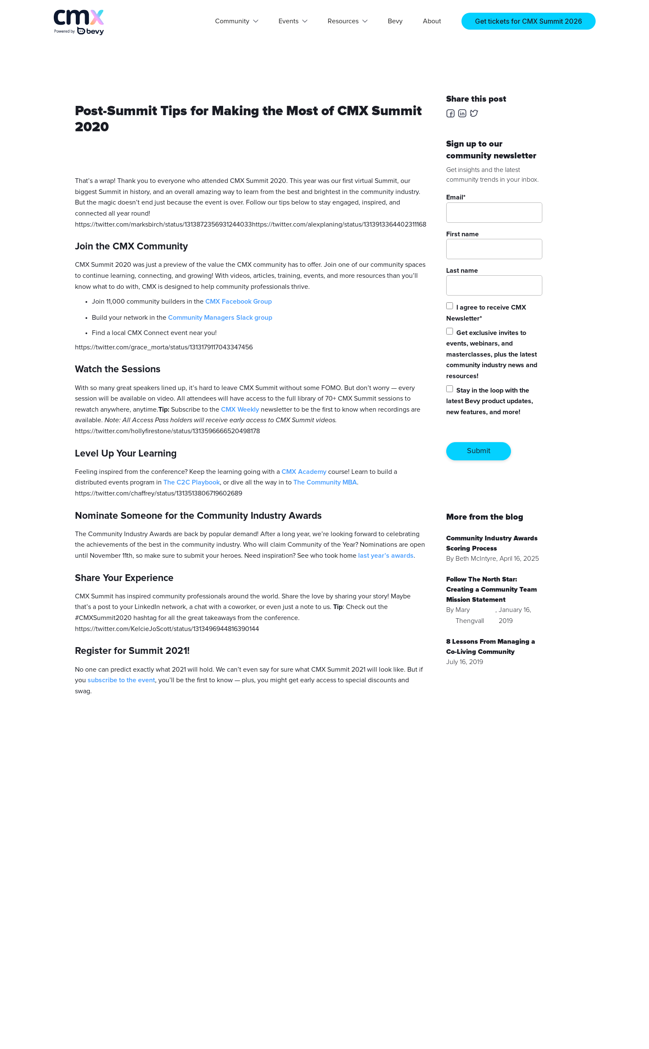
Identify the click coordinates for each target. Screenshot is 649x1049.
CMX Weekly (240, 409)
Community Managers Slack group (220, 317)
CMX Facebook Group (238, 301)
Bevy (395, 21)
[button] (236, 21)
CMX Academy (304, 471)
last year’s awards (386, 555)
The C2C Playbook (191, 482)
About (432, 21)
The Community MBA (325, 482)
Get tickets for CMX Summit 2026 (528, 21)
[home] (79, 22)
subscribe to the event (121, 680)
